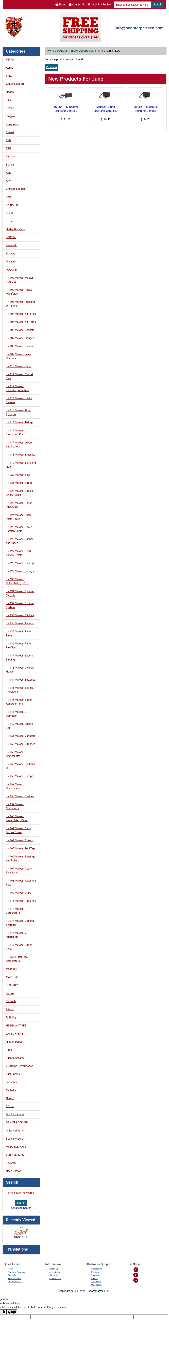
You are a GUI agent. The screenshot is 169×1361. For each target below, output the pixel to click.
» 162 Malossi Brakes (19, 840)
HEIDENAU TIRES (16, 1025)
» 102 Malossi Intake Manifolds (19, 291)
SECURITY (12, 985)
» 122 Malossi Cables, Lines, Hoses (19, 492)
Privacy (94, 1278)
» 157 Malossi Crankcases (15, 786)
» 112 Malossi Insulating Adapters (17, 388)
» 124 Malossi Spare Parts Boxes (19, 516)
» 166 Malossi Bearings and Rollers (20, 858)
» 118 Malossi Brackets (20, 454)
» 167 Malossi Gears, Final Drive (19, 870)
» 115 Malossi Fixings (19, 422)
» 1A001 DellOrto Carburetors (17, 959)
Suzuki (10, 132)
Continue (51, 67)
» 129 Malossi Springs (20, 571)
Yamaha (11, 156)
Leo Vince (11, 1082)
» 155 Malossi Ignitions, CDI (20, 766)
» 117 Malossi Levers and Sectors (19, 444)
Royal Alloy (12, 124)
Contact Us (77, 4)
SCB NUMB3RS (15, 1154)
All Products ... (15, 1281)
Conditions (96, 1281)
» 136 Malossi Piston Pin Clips (19, 645)
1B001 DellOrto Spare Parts (87, 50)
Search (157, 4)
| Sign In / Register (100, 4)
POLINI (10, 1106)
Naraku (10, 1098)
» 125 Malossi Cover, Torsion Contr (19, 529)
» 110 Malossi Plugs (18, 366)
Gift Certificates (15, 1114)
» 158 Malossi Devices (20, 796)
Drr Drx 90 (12, 205)
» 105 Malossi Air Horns (21, 321)
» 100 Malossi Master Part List (19, 279)
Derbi (9, 197)
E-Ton (9, 221)
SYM (8, 140)
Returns (95, 1272)
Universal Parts (15, 1130)
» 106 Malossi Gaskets (20, 330)
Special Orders (14, 1138)
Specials (12, 1275)
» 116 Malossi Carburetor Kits (15, 432)
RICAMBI (11, 1162)
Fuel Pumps (13, 1074)
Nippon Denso (14, 1041)
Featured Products (16, 1272)
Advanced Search (21, 1207)
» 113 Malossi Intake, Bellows (19, 400)
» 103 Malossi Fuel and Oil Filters (20, 303)
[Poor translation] (12, 1311)
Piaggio (10, 116)
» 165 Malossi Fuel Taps (21, 848)
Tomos (10, 993)
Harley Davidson (15, 229)
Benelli (10, 164)
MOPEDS (11, 969)
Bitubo (10, 1009)
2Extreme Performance (19, 1066)
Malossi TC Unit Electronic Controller (106, 108)
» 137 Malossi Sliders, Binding (19, 657)
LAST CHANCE (14, 1033)
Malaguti (11, 261)
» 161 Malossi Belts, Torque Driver (18, 830)
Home (60, 4)
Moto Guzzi (12, 977)
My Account (96, 1285)
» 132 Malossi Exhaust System (20, 605)
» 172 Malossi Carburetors (15, 910)
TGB (8, 148)
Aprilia (9, 67)
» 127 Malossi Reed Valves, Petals (18, 553)
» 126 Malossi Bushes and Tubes (20, 541)
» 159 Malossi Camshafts (15, 806)
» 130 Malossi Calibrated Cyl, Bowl (17, 581)
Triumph (11, 1001)
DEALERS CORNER (17, 1122)
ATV (8, 180)
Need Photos (13, 1171)
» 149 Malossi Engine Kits (19, 725)
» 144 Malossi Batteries (20, 679)
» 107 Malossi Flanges (20, 338)
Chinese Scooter (15, 188)
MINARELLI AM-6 (16, 1146)
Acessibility (55, 1272)
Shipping (95, 1275)
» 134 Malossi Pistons (20, 623)
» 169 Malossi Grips (18, 892)
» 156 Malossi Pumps (19, 776)
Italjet (9, 100)
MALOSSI (62, 50)
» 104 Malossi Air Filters (21, 313)
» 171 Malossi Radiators (21, 900)
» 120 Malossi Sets (18, 474)
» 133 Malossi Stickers (20, 615)
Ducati (10, 213)
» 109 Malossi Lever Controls (18, 356)
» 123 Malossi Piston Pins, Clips (19, 504)
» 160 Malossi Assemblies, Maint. (17, 818)
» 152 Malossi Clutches (20, 744)
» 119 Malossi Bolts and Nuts (21, 464)
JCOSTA (11, 237)
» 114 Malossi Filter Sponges (18, 412)
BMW (9, 75)
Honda (10, 91)
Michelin (11, 1090)
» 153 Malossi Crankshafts (15, 754)
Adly (8, 172)
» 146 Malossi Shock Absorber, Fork (19, 701)
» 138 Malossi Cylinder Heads (20, 669)
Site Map (54, 1275)
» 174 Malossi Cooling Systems (20, 922)
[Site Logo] (30, 26)
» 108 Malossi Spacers (20, 346)
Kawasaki (11, 245)
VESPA (10, 59)
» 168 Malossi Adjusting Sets (21, 882)
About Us (54, 1269)
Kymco (10, 108)
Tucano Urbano (15, 1057)
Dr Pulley (11, 1017)
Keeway (10, 253)
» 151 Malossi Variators (20, 735)
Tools (9, 1049)
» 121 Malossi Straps (19, 482)
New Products (14, 1278)
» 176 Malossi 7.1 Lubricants (17, 934)
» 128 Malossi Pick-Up (20, 563)
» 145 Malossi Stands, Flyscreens (20, 689)
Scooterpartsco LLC (98, 1291)
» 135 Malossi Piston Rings (19, 633)
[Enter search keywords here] (133, 4)
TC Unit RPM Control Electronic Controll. (66, 108)
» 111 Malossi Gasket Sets (19, 376)
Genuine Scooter (15, 83)
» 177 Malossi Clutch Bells (19, 946)
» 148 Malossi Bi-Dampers (17, 713)
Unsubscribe (55, 1278)
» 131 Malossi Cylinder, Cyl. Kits (20, 593)
